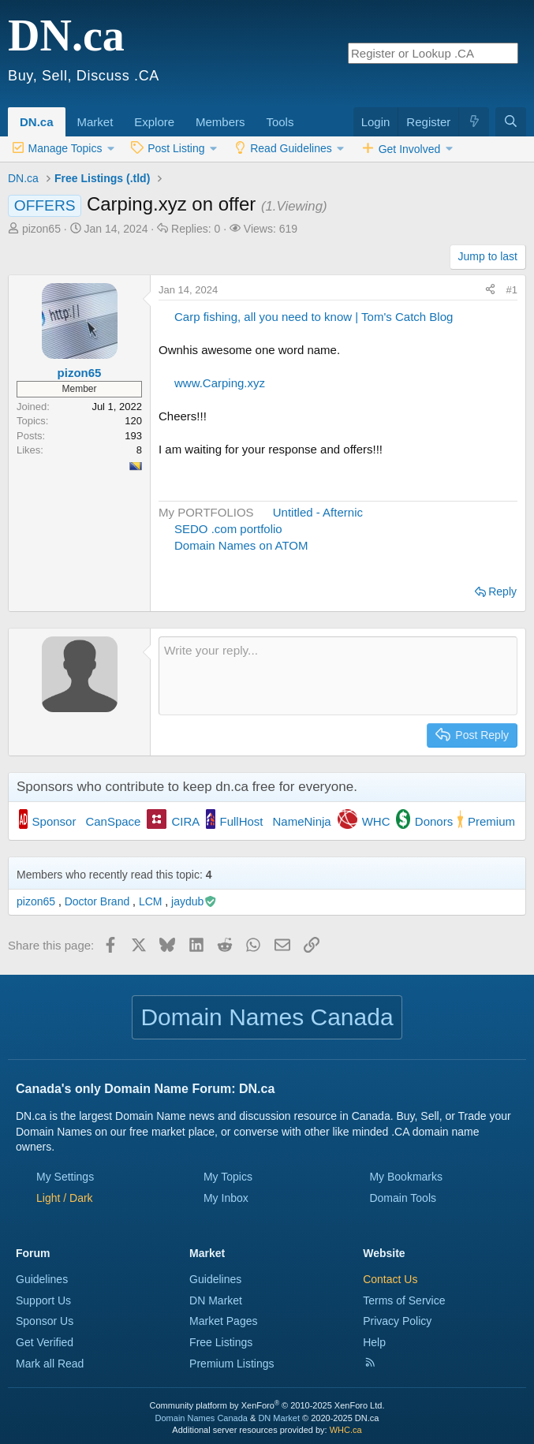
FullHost (241, 821)
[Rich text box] (338, 675)
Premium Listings (231, 1363)
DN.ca (37, 122)
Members (220, 122)
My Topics (228, 1176)
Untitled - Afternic (318, 512)
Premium (491, 821)
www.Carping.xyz (219, 383)
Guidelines (42, 1279)
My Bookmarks (406, 1176)
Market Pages (223, 1321)
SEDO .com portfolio (228, 528)
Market (95, 122)
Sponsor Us (44, 1321)
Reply (502, 591)
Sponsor (54, 821)
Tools (279, 122)
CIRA (185, 821)
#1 (511, 290)
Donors (434, 821)
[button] (118, 113)
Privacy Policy (397, 1321)
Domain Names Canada (201, 1418)
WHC (376, 821)
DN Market (215, 1300)
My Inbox (226, 1198)
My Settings (65, 1176)
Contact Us (390, 1279)
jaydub (194, 901)
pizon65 (41, 228)
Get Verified (44, 1342)
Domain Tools (402, 1198)
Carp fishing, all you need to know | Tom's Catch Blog (313, 316)
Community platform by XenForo (267, 1405)
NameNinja (302, 821)
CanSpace (112, 821)
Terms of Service (404, 1300)
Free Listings (220, 1342)
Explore (154, 122)
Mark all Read (50, 1363)
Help (374, 1342)
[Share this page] (490, 290)
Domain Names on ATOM (241, 545)
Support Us (43, 1300)
